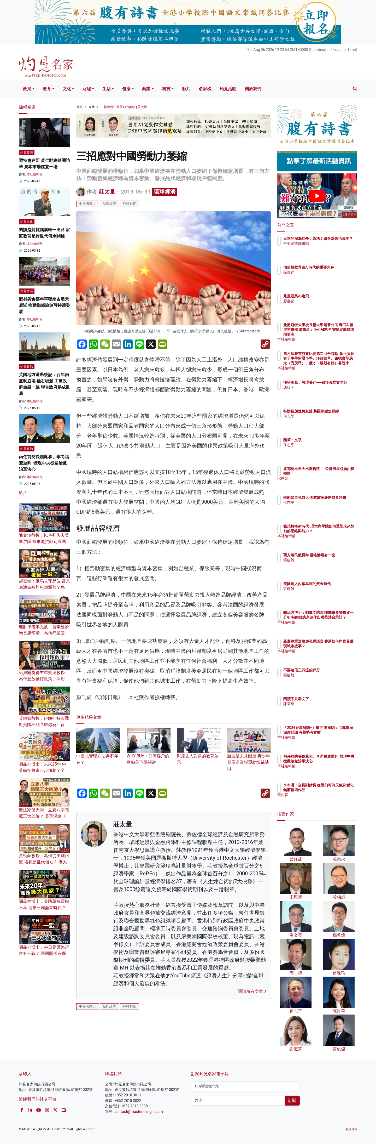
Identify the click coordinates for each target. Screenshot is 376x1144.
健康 (126, 88)
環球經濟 (165, 192)
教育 (47, 88)
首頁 (79, 107)
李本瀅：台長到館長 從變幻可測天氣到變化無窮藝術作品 (334, 790)
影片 (186, 88)
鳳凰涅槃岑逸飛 (326, 296)
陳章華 (319, 704)
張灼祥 (319, 799)
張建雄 (319, 565)
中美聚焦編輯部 (326, 248)
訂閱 (292, 1100)
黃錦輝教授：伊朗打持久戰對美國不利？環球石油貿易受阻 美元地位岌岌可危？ (44, 724)
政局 (27, 88)
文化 (67, 88)
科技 (166, 88)
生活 (106, 88)
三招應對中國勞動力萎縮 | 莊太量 (124, 107)
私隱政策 (351, 1129)
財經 (87, 88)
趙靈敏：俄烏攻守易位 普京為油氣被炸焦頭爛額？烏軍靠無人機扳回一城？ (44, 587)
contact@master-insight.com (139, 1111)
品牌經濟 (109, 204)
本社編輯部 (35, 174)
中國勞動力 (87, 204)
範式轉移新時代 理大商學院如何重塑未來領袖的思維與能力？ (334, 531)
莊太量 (107, 192)
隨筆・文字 (323, 440)
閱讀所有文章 (252, 991)
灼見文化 (26, 222)
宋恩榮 (319, 483)
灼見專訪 (26, 152)
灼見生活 (26, 291)
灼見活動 (228, 88)
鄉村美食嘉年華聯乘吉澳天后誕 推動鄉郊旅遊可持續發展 (44, 305)
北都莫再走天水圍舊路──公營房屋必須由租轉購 (333, 473)
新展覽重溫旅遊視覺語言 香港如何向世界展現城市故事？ (334, 646)
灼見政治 (26, 367)
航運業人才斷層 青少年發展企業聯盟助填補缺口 (249, 754)
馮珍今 (319, 392)
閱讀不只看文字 (326, 699)
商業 (146, 88)
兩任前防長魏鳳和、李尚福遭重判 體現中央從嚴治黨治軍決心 (44, 463)
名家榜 (205, 88)
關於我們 (253, 88)
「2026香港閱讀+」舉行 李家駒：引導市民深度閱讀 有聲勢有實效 (334, 732)
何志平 (319, 421)
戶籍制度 (129, 204)
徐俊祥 (319, 277)
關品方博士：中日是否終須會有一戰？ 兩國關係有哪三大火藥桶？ (44, 953)
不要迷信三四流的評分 (332, 670)
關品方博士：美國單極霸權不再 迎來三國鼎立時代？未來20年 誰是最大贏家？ (44, 907)
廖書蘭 (319, 301)
